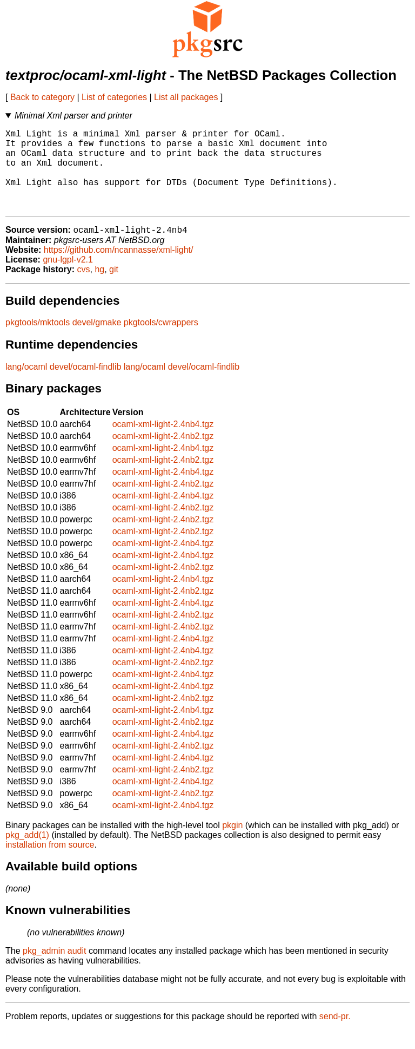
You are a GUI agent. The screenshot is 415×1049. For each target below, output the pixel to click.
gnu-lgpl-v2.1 (68, 278)
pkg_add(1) (27, 853)
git (113, 288)
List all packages (186, 97)
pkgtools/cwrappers (161, 341)
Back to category (42, 97)
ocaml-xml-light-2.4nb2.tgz (163, 455)
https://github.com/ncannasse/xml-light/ (118, 268)
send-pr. (335, 1035)
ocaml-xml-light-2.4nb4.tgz (163, 443)
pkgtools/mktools (37, 341)
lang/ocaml (26, 385)
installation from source (50, 863)
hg (99, 288)
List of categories (114, 97)
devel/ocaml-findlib (86, 385)
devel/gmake (97, 341)
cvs (83, 288)
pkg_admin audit (54, 969)
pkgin (232, 844)
